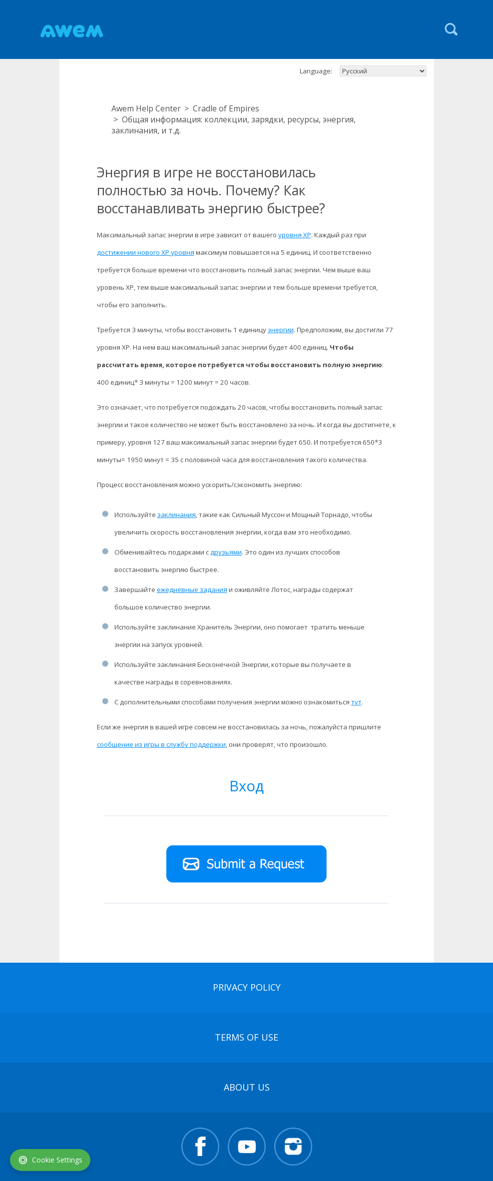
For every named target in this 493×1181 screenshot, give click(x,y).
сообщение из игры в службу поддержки (161, 744)
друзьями (226, 552)
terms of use (246, 1037)
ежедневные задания (192, 589)
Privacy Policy (247, 987)
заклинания (176, 514)
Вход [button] (246, 785)
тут (356, 701)
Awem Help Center (146, 108)
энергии (281, 329)
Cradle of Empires (226, 108)
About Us (247, 1087)
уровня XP (294, 234)
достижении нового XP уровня (145, 252)
